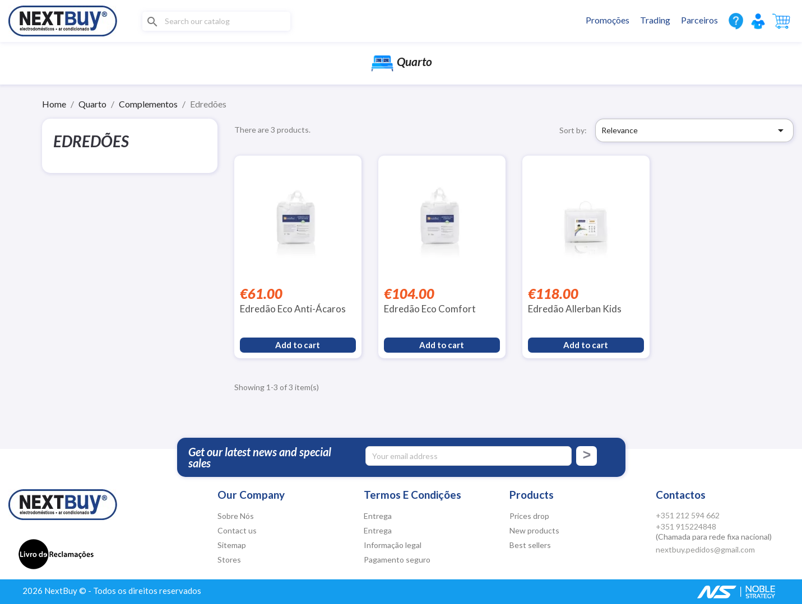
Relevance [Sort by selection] (694, 130)
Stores (229, 559)
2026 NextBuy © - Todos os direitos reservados (111, 591)
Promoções (607, 20)
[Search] (216, 21)
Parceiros (699, 20)
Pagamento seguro (397, 559)
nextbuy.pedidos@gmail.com (705, 549)
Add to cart (297, 345)
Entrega (378, 516)
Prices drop (529, 516)
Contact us (237, 530)
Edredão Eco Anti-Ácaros (293, 309)
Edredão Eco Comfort (430, 309)
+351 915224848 (686, 526)
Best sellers (530, 545)
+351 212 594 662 (688, 515)
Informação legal (392, 545)
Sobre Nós (235, 516)
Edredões (91, 141)
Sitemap (231, 545)
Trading (655, 20)
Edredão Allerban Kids (575, 309)
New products (534, 530)
